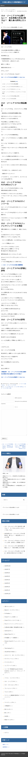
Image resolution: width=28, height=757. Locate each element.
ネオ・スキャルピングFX (10, 684)
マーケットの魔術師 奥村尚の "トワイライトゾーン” (14, 696)
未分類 (6, 716)
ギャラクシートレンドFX (10, 658)
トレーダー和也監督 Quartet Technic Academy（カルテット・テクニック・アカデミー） (14, 670)
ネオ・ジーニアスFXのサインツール (11, 89)
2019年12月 (7, 593)
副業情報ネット (6, 747)
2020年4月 (7, 579)
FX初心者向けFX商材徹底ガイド (14, 2)
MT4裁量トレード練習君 (10, 637)
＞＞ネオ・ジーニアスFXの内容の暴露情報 (12, 265)
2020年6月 (7, 572)
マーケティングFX (9, 702)
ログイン (6, 732)
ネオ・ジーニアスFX (12, 385)
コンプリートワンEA (9, 665)
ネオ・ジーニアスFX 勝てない (17, 386)
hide (16, 81)
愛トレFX (6, 712)
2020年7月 (7, 569)
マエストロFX (7, 691)
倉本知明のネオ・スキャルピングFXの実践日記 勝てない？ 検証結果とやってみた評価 (14, 535)
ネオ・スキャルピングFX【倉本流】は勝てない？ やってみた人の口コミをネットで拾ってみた (14, 528)
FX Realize (7, 613)
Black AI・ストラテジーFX (11, 610)
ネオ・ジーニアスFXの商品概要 (10, 84)
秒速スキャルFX (8, 719)
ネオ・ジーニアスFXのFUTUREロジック (12, 86)
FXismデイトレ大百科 (10, 616)
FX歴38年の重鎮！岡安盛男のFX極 (13, 627)
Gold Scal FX (7, 630)
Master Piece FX (8, 634)
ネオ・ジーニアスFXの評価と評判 (10, 96)
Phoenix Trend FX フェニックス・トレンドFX (14, 642)
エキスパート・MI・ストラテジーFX (13, 655)
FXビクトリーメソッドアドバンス (13, 623)
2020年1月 (7, 590)
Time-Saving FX (8, 648)
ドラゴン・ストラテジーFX (11, 678)
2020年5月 (7, 576)
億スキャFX (7, 709)
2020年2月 (7, 586)
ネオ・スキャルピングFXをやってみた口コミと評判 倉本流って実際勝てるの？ (14, 541)
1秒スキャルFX (8, 606)
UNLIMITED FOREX (9, 651)
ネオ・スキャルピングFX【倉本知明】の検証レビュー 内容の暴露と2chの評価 (14, 546)
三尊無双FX (7, 705)
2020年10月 (7, 565)
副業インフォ (6, 744)
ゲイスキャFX (7, 662)
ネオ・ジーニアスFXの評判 (9, 98)
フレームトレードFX (9, 688)
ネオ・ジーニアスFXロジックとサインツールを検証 (14, 92)
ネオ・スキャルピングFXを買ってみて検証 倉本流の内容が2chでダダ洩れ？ (14, 552)
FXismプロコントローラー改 (11, 620)
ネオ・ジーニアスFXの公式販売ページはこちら (13, 77)
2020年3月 (7, 583)
